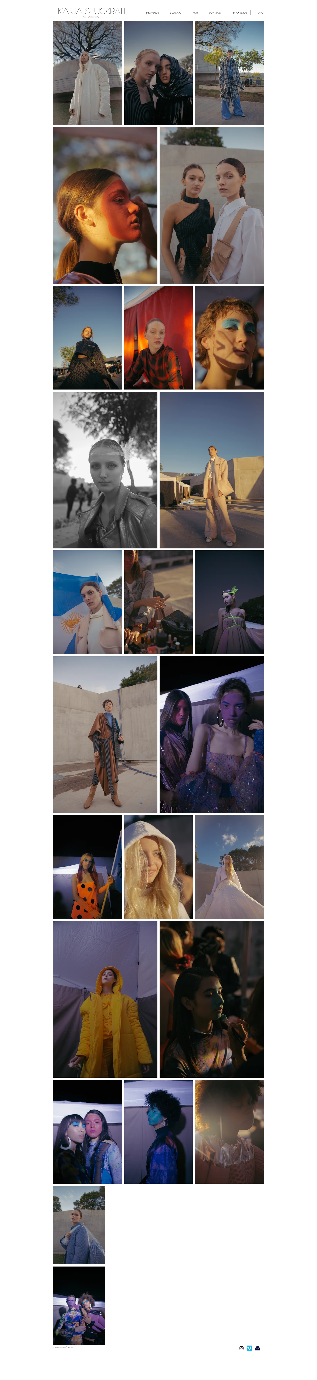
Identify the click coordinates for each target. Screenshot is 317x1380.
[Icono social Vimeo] (249, 1348)
